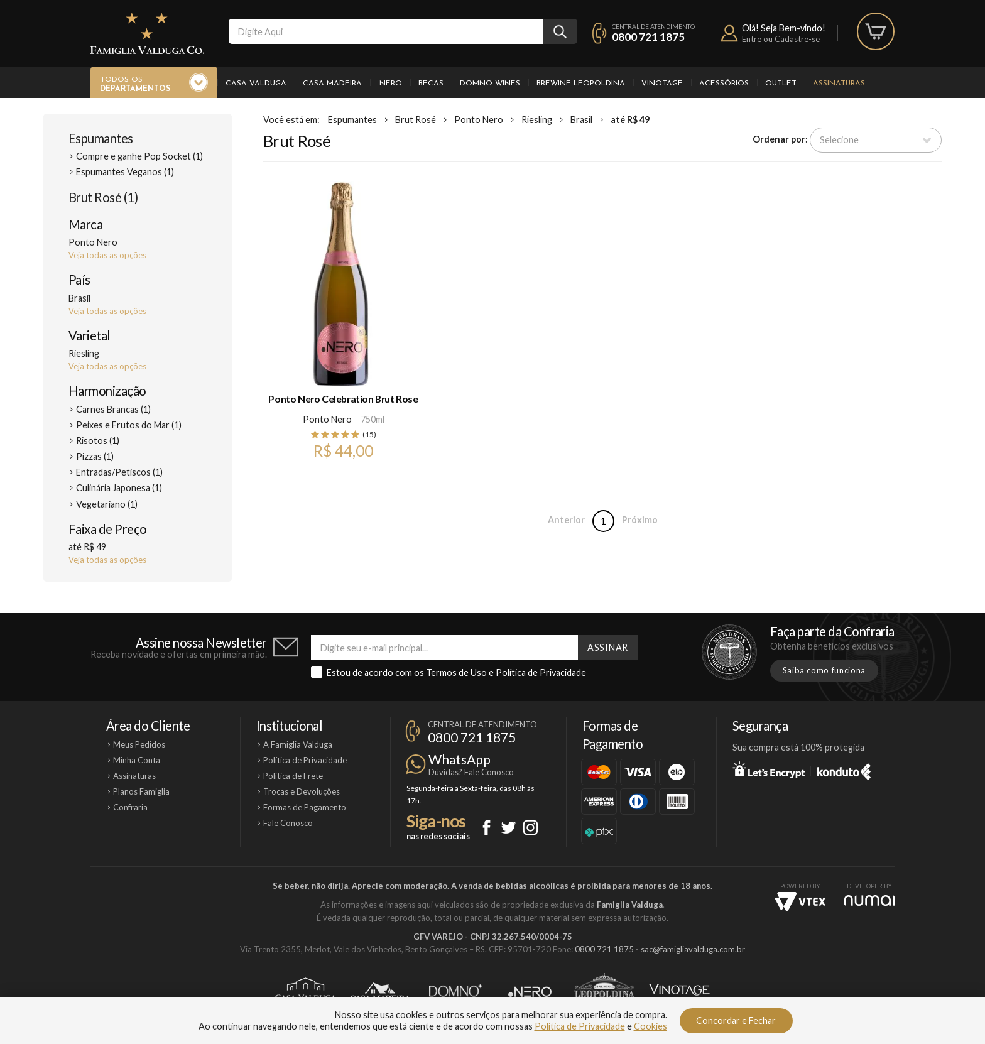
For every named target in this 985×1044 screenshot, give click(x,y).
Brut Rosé (415, 119)
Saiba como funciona (824, 670)
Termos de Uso (456, 672)
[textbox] (386, 31)
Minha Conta (136, 760)
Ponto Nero (478, 119)
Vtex (800, 901)
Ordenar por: (780, 139)
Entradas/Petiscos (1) (119, 472)
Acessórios (724, 83)
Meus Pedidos (139, 744)
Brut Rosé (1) (103, 197)
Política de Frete (293, 776)
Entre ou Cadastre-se (781, 39)
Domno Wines (490, 83)
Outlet (781, 83)
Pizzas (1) (95, 456)
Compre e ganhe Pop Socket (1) (139, 156)
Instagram (530, 827)
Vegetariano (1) (107, 504)
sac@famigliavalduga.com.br (693, 949)
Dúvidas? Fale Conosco (471, 772)
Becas (431, 83)
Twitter (508, 827)
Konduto (844, 769)
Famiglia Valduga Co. (147, 33)
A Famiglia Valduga (297, 744)
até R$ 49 (630, 119)
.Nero (390, 83)
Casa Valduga (256, 83)
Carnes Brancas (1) (113, 409)
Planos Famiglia (141, 791)
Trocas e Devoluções (301, 791)
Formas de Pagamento (304, 807)
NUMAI (869, 900)
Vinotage (662, 83)
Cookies (650, 1026)
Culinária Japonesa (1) (119, 487)
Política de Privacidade (541, 672)
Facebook (486, 827)
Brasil (581, 119)
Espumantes (100, 138)
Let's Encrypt (768, 769)
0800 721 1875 (648, 36)
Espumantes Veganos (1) (125, 171)
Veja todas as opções (107, 255)
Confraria (130, 807)
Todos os (135, 85)
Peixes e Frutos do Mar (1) (129, 425)
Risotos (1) (97, 440)
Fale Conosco (288, 823)
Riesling (536, 119)
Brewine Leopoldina (580, 83)
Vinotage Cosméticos (679, 992)
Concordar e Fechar (736, 1020)
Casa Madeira (332, 83)
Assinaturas (839, 83)
